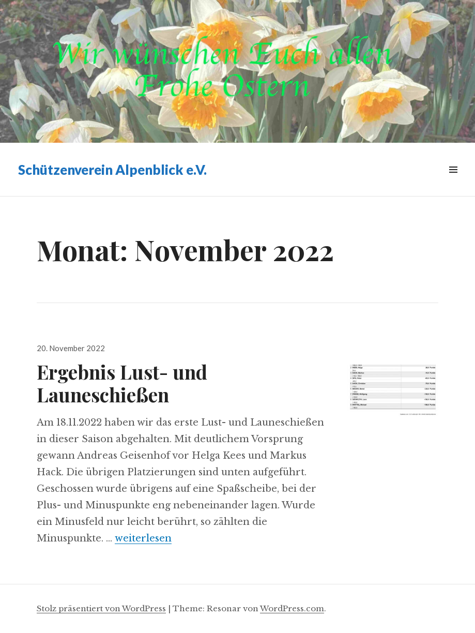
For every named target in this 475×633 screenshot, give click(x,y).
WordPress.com (292, 608)
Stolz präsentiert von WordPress (101, 608)
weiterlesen (143, 538)
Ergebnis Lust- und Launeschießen (122, 383)
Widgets (453, 181)
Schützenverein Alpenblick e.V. (112, 169)
